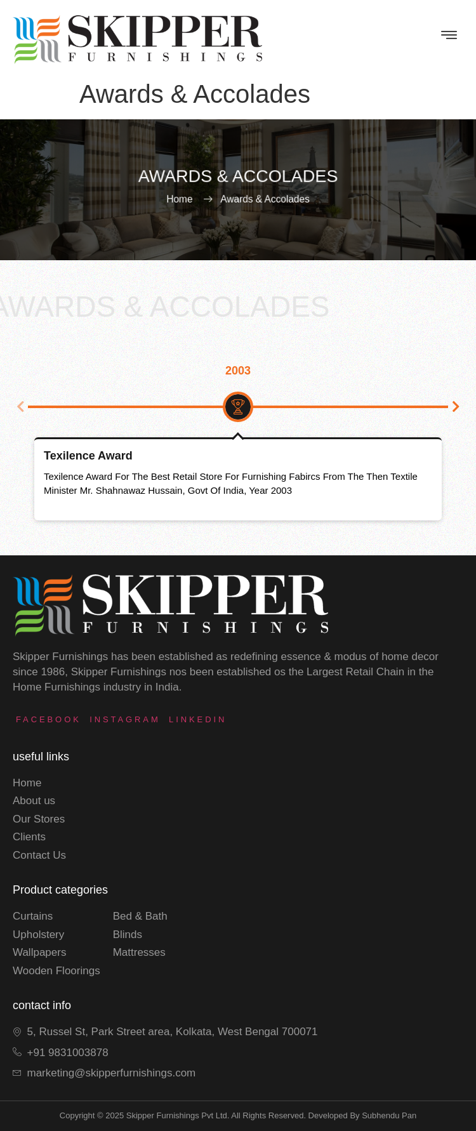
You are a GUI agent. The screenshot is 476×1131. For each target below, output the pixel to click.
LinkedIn (198, 719)
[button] (20, 406)
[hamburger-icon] (449, 36)
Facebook (48, 719)
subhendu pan (389, 1115)
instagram (124, 719)
